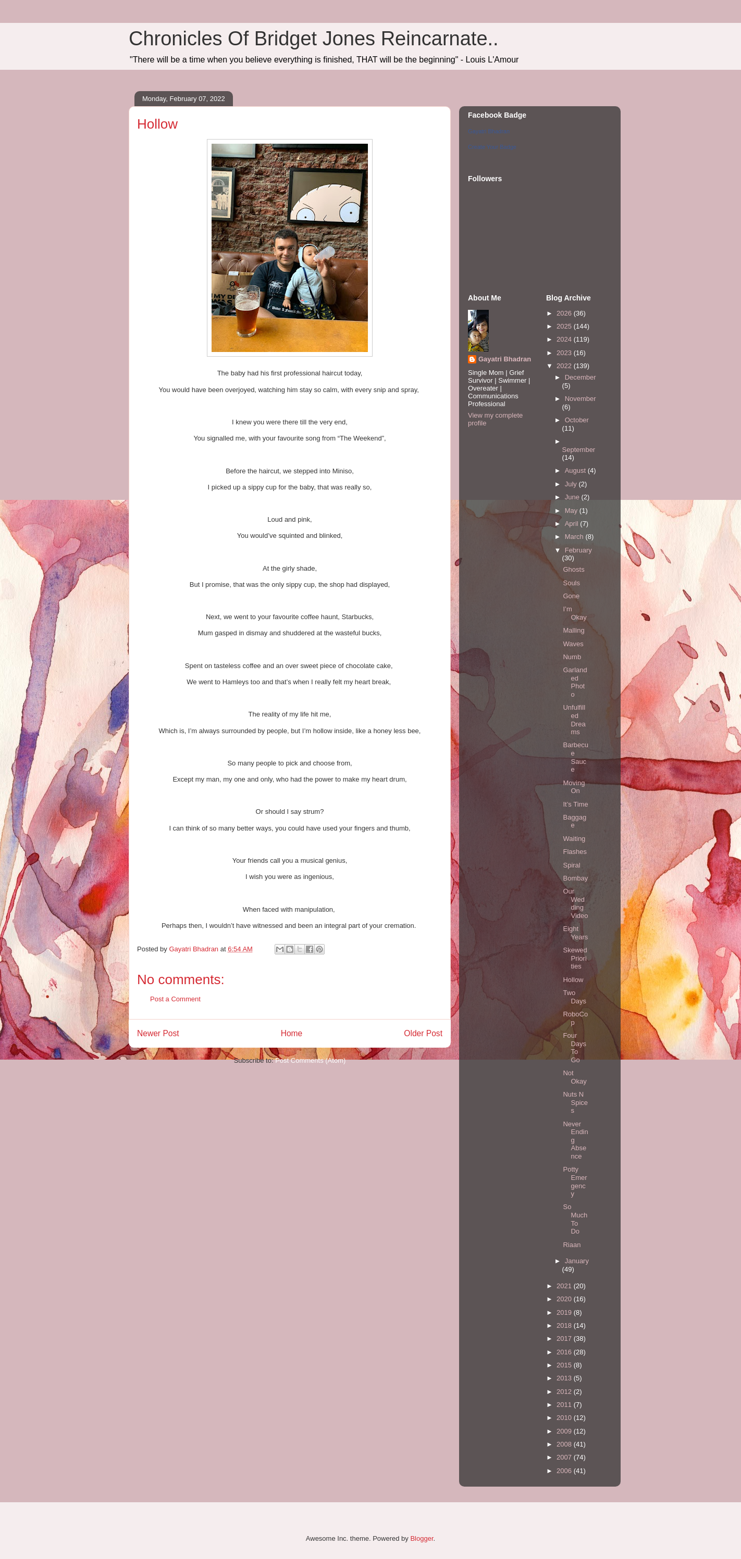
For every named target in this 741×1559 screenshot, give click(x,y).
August (576, 470)
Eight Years (575, 933)
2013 (565, 1378)
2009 (565, 1431)
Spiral (571, 865)
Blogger (421, 1538)
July (572, 484)
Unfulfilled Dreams (574, 719)
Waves (573, 644)
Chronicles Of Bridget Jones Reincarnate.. (314, 38)
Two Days (574, 997)
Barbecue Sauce (575, 757)
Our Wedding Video (575, 903)
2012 (565, 1391)
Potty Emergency (575, 1181)
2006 (565, 1471)
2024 (565, 339)
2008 (565, 1444)
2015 (565, 1365)
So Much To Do (575, 1219)
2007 (565, 1457)
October (577, 420)
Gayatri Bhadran (489, 131)
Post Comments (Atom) (310, 1060)
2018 (565, 1325)
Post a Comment (175, 999)
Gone (571, 596)
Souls (571, 583)
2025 (565, 326)
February (578, 550)
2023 (565, 353)
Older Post (423, 1033)
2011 (565, 1405)
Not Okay (574, 1077)
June (573, 497)
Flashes (575, 852)
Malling (573, 630)
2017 (565, 1338)
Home (292, 1033)
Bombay (575, 878)
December (580, 377)
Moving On (574, 787)
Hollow (573, 980)
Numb (572, 657)
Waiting (574, 839)
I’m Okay (574, 613)
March (575, 536)
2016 (565, 1352)
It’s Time (575, 804)
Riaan (572, 1245)
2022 (565, 366)
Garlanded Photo (575, 682)
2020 (565, 1299)
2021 (565, 1286)
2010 (565, 1418)
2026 (565, 313)
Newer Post (158, 1033)
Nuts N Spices (575, 1102)
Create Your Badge (492, 147)
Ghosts (573, 569)
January (577, 1261)
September (579, 450)
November (580, 399)
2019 (565, 1312)
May (572, 510)
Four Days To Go (574, 1048)
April (573, 523)
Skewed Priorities (575, 958)
